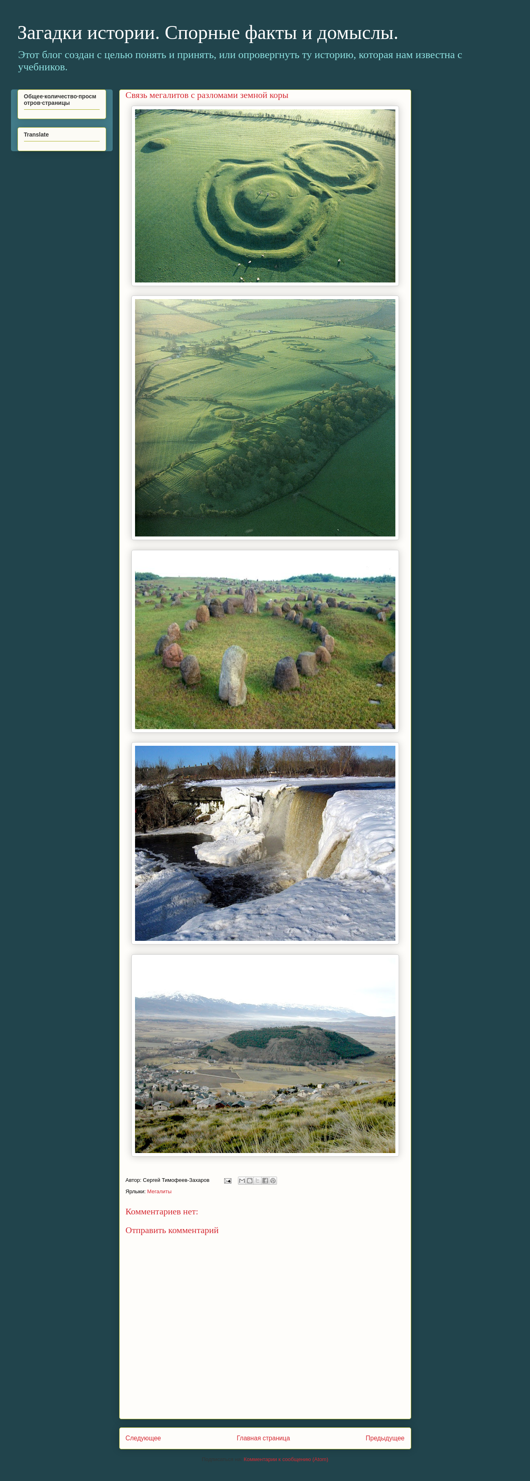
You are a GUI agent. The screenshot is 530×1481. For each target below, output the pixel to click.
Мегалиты (159, 1191)
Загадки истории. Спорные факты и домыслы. (208, 32)
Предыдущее (385, 1438)
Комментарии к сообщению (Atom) (286, 1459)
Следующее (143, 1438)
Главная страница (263, 1438)
